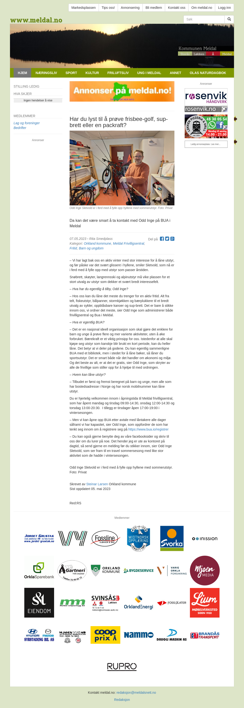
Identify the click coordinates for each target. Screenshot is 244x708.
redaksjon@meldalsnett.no (136, 692)
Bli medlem (154, 8)
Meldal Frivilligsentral (128, 243)
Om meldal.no (201, 8)
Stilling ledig (26, 86)
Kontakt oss (176, 8)
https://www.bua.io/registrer (148, 429)
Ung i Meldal (149, 73)
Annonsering (130, 8)
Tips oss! (108, 8)
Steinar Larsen (97, 484)
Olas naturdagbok (208, 73)
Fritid (73, 248)
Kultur (92, 73)
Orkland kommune (97, 243)
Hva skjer (23, 94)
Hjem (22, 73)
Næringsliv (46, 73)
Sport (71, 73)
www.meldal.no (36, 19)
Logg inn (224, 8)
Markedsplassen (83, 8)
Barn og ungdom (91, 248)
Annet (175, 73)
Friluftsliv (118, 73)
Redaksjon (122, 700)
